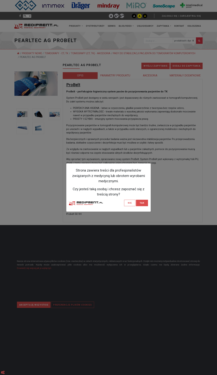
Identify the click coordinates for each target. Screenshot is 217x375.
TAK (142, 203)
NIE (129, 203)
